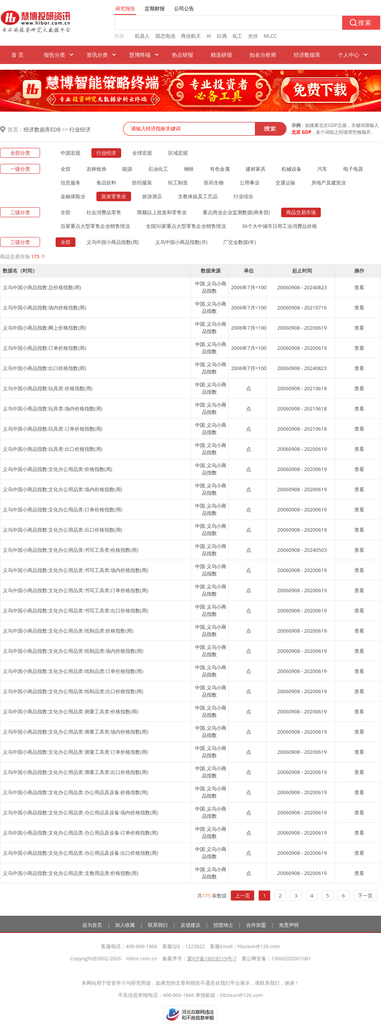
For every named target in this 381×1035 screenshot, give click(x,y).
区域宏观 (178, 152)
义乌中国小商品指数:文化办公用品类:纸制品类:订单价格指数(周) (73, 671)
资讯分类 (97, 54)
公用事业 (249, 182)
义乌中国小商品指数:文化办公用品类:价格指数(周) (57, 469)
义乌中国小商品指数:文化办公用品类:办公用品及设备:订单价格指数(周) (80, 832)
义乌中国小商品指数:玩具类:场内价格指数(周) (52, 408)
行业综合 (243, 196)
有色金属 (220, 168)
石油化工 (158, 168)
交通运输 (285, 182)
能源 (127, 168)
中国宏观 (70, 152)
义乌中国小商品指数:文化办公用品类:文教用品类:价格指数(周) (70, 873)
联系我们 (158, 924)
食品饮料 (106, 182)
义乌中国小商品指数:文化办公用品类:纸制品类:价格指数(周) (68, 630)
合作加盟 (256, 924)
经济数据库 (307, 54)
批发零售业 (113, 196)
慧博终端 (139, 54)
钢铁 (189, 168)
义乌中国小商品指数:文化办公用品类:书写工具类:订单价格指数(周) (75, 590)
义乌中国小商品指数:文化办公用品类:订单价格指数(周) (62, 509)
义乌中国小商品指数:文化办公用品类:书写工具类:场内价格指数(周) (75, 570)
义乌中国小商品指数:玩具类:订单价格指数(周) (52, 428)
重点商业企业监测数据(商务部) (236, 212)
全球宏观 (142, 152)
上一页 (242, 895)
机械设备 (291, 168)
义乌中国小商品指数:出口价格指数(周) (44, 368)
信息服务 (70, 182)
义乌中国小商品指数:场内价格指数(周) (44, 307)
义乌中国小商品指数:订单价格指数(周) (44, 347)
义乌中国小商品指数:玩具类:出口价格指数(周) (52, 448)
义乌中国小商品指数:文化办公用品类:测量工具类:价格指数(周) (70, 711)
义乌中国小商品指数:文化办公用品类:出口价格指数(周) (62, 529)
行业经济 (80, 129)
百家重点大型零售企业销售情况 (95, 226)
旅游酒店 (152, 196)
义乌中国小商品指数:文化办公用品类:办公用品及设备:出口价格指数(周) (80, 852)
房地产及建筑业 (328, 182)
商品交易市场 (301, 212)
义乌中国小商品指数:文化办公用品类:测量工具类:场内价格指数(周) (75, 731)
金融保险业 (73, 196)
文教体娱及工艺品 (198, 196)
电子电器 (353, 168)
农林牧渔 (96, 168)
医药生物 (214, 182)
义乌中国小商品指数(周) (112, 242)
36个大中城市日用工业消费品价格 (279, 226)
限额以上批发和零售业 (162, 212)
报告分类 (54, 54)
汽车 (322, 168)
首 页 (17, 54)
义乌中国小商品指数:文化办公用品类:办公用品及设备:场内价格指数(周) (80, 812)
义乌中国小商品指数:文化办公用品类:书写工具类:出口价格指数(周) (75, 610)
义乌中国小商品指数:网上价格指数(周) (44, 327)
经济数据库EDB (42, 129)
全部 (65, 168)
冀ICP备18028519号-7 (212, 958)
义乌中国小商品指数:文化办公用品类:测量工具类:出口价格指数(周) (75, 772)
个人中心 (348, 54)
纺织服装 (142, 182)
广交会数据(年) (239, 242)
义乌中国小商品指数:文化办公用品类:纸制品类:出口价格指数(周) (73, 691)
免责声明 (289, 924)
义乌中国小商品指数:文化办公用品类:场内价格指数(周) (62, 489)
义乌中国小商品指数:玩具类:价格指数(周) (48, 388)
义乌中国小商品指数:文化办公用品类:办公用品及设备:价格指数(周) (75, 792)
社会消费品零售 (103, 212)
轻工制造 (178, 182)
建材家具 (256, 168)
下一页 (365, 895)
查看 (359, 287)
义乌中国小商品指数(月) (181, 242)
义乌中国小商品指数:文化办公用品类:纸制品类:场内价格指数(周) (73, 650)
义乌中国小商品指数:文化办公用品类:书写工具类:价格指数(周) (70, 549)
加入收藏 (125, 924)
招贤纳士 (223, 924)
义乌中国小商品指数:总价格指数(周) (42, 287)
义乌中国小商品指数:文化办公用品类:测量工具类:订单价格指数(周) (75, 751)
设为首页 (92, 924)
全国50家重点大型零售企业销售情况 (186, 226)
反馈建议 (190, 924)
